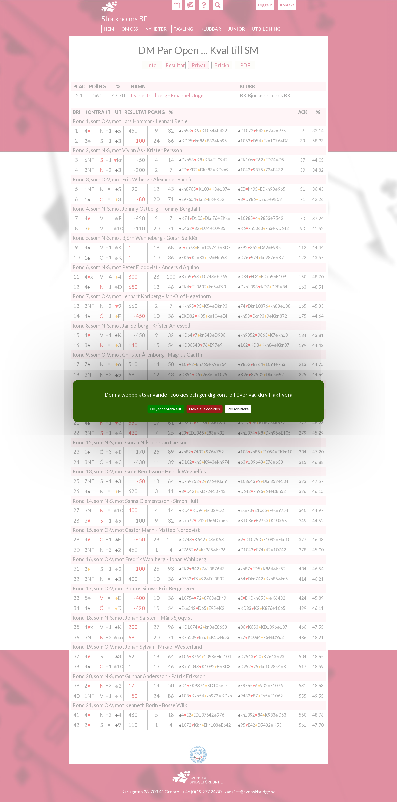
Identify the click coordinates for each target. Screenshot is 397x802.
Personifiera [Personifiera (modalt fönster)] (238, 408)
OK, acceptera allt (165, 408)
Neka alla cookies (204, 408)
